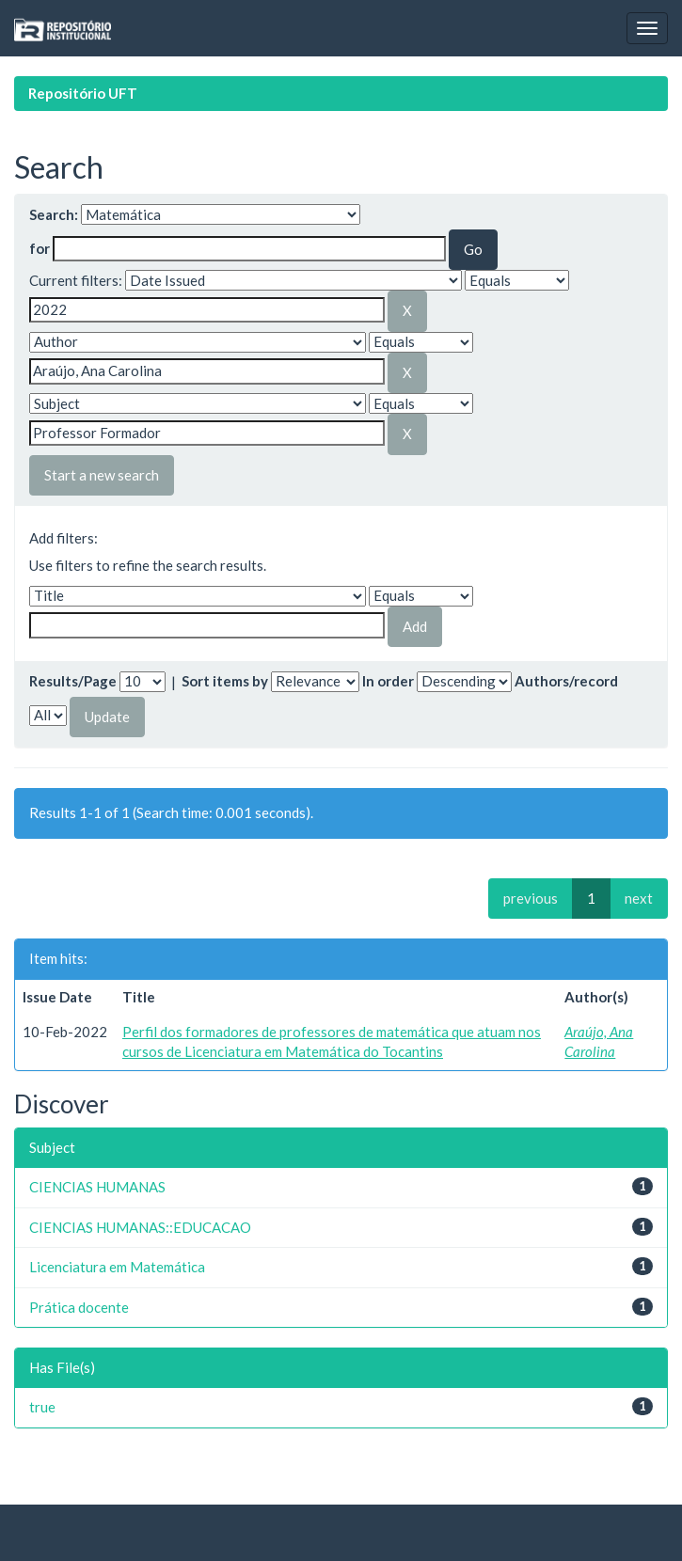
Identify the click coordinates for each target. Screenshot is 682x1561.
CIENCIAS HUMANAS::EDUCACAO (140, 1227)
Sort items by (225, 680)
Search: (53, 214)
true (42, 1406)
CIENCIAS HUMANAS (97, 1186)
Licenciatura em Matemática (117, 1266)
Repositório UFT (82, 93)
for (39, 248)
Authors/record (566, 680)
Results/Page (73, 680)
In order (388, 680)
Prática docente (79, 1307)
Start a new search (101, 474)
